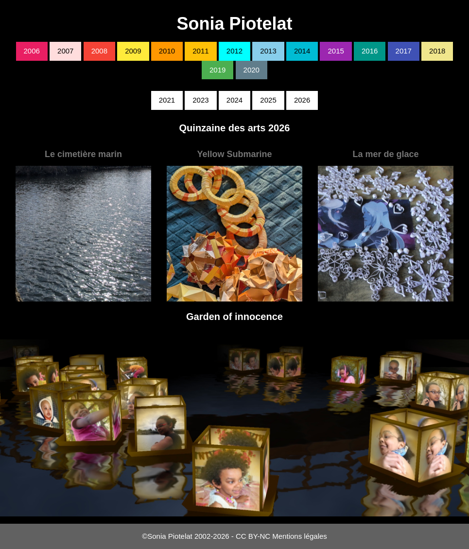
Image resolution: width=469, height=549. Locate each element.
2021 (167, 100)
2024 (234, 100)
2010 (167, 51)
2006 (32, 51)
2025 (268, 100)
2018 (437, 51)
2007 (65, 51)
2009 (133, 51)
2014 (302, 51)
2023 (200, 100)
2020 (251, 70)
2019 (217, 70)
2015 (336, 51)
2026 (302, 100)
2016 (370, 51)
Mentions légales (299, 536)
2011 (200, 51)
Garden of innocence (234, 316)
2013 (268, 51)
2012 (234, 51)
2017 (404, 51)
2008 (99, 51)
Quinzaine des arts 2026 (234, 128)
